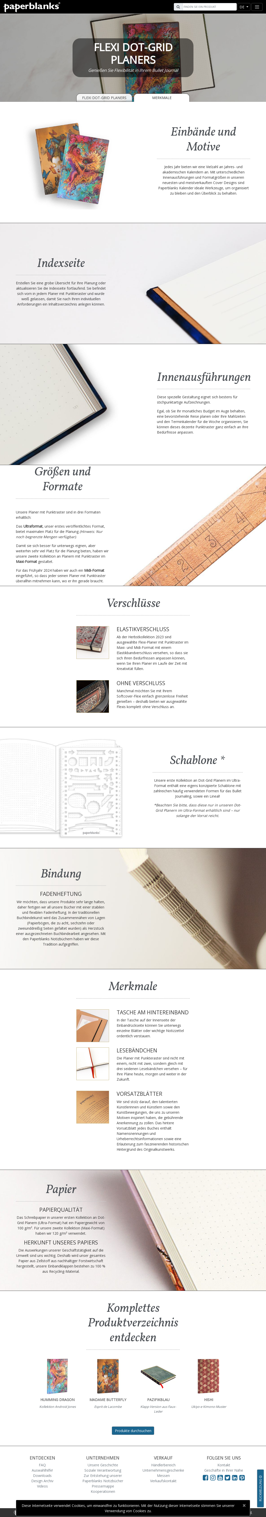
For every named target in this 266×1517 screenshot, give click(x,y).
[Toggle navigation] (256, 7)
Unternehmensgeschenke (163, 1470)
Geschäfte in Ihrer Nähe (223, 1470)
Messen (163, 1475)
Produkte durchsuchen (133, 1430)
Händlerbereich (163, 1465)
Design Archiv (42, 1480)
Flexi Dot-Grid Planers (104, 97)
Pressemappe (103, 1486)
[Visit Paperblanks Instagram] (213, 1477)
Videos (42, 1486)
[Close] (244, 1505)
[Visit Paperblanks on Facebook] (205, 1477)
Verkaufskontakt (163, 1480)
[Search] (209, 7)
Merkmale (162, 97)
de (242, 7)
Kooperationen (103, 1491)
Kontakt (223, 1465)
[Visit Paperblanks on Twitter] (228, 1477)
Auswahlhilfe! (42, 1470)
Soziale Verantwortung (102, 1470)
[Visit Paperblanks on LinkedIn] (235, 1477)
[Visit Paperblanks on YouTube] (221, 1477)
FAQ (42, 1465)
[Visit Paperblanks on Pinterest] (242, 1477)
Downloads (42, 1475)
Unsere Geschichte (103, 1465)
